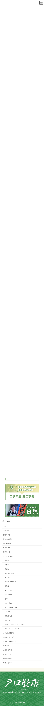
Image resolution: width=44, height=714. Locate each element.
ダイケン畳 (8, 590)
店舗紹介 (6, 646)
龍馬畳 (7, 586)
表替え (7, 565)
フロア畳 (7, 612)
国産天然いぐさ (10, 573)
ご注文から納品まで (9, 641)
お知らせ (6, 531)
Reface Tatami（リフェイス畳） (15, 624)
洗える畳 (7, 620)
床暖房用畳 (8, 616)
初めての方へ (7, 535)
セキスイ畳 (8, 594)
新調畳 (7, 560)
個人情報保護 (7, 658)
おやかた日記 (7, 654)
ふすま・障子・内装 (11, 607)
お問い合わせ (7, 663)
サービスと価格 (8, 556)
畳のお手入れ (7, 543)
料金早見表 (6, 548)
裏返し (7, 569)
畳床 (6, 599)
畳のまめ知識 (7, 539)
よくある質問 (7, 650)
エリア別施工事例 (8, 637)
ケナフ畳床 (8, 603)
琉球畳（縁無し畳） (11, 582)
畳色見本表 (6, 552)
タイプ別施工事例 (8, 633)
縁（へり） (8, 577)
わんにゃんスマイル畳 (12, 629)
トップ (5, 526)
